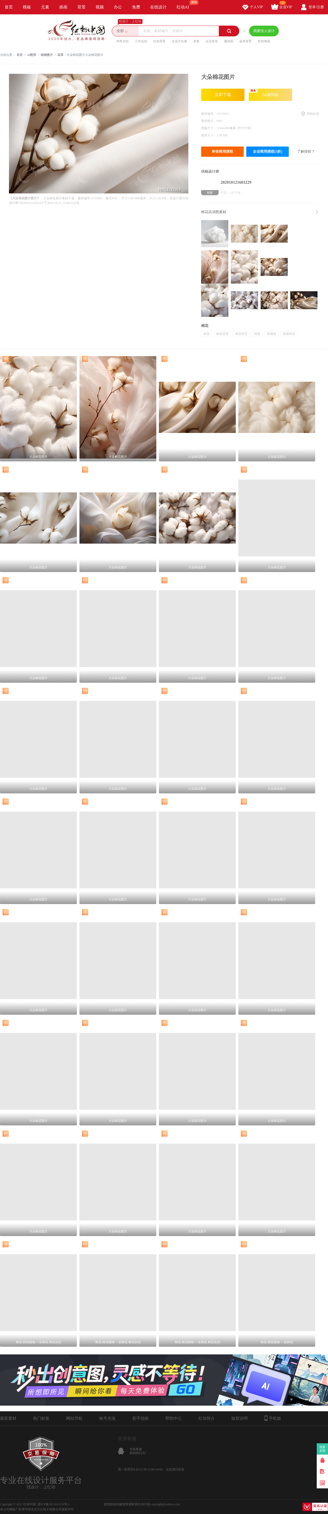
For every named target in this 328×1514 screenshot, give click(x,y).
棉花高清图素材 (213, 212)
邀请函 (228, 41)
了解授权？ (306, 151)
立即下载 (223, 94)
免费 (136, 7)
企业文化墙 (179, 41)
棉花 (206, 334)
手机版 (272, 1418)
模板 (27, 7)
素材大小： (209, 135)
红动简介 (206, 1418)
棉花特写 (241, 334)
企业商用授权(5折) (267, 151)
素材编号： (209, 114)
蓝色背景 (245, 41)
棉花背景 (222, 334)
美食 (196, 41)
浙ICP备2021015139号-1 (54, 1504)
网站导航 (74, 1418)
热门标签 (41, 1418)
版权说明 (239, 1418)
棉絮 (257, 334)
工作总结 (141, 41)
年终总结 (122, 41)
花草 (60, 55)
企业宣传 (212, 41)
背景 (81, 7)
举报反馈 (313, 114)
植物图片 (47, 55)
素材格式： (209, 121)
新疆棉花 (289, 334)
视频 (100, 7)
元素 (45, 7)
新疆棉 (271, 334)
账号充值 (107, 1418)
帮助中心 (173, 1418)
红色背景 (159, 41)
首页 (9, 7)
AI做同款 (264, 93)
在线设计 (158, 7)
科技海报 (264, 41)
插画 (63, 7)
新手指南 (140, 1418)
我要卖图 (322, 1449)
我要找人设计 (264, 31)
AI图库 (32, 55)
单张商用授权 (222, 151)
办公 (118, 7)
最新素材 (8, 1418)
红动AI (185, 4)
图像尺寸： (209, 128)
